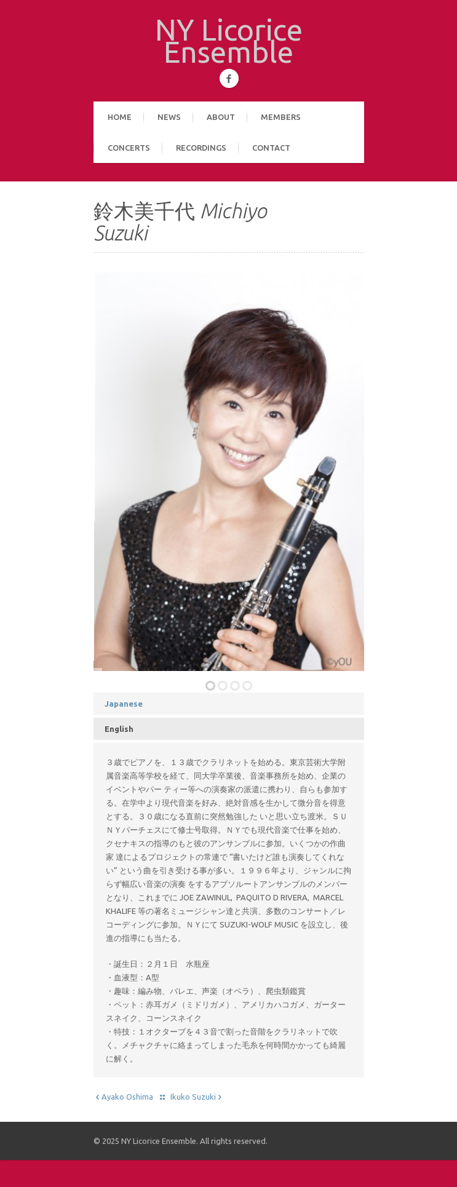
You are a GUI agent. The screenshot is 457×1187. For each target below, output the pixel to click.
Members (281, 117)
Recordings (201, 147)
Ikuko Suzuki (197, 1096)
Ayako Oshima (123, 1096)
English (119, 729)
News (169, 117)
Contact (271, 147)
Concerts (129, 147)
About (221, 117)
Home (120, 117)
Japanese (124, 703)
